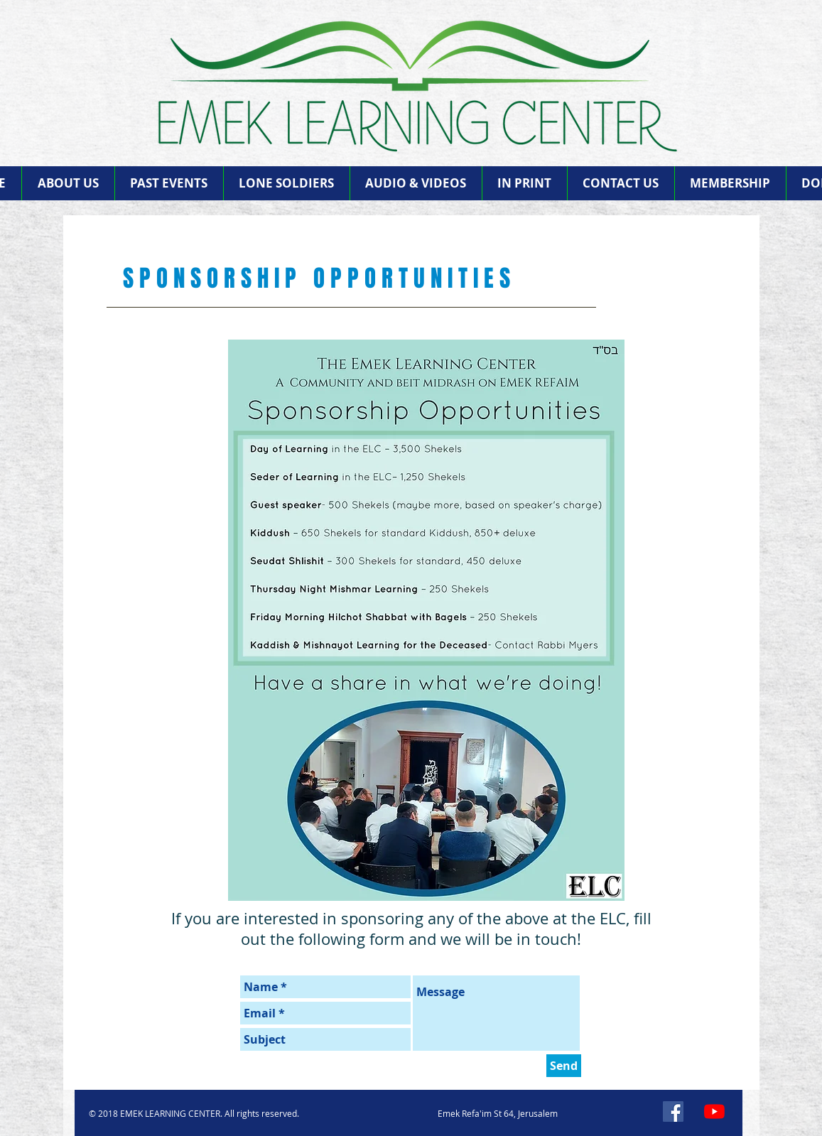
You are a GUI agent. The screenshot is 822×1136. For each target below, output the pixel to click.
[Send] (563, 1065)
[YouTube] (714, 1111)
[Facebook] (673, 1111)
